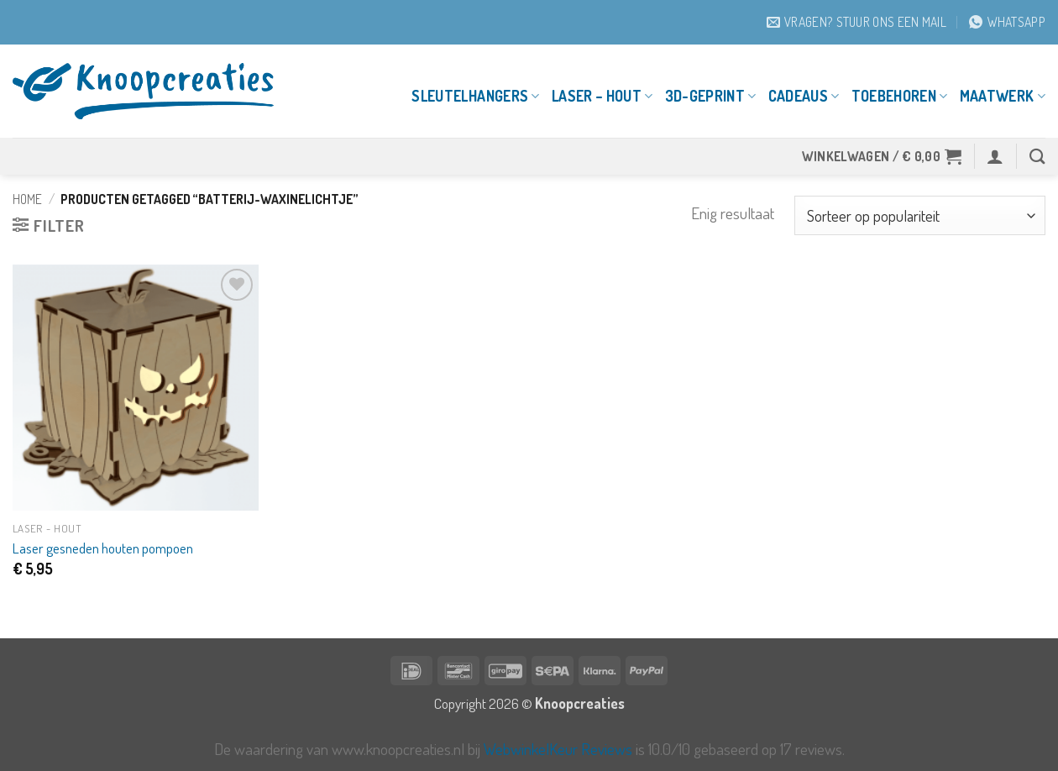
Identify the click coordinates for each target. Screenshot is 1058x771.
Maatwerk (1002, 96)
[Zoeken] (1037, 156)
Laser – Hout (602, 96)
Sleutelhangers (475, 96)
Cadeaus (804, 96)
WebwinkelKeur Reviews (558, 748)
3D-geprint (711, 96)
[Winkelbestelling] (919, 215)
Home (27, 199)
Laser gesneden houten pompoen (103, 547)
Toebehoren (899, 96)
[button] (882, 156)
